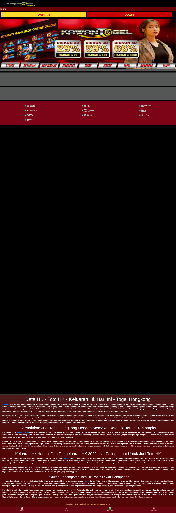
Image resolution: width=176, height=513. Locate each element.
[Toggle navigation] (3, 4)
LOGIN (129, 14)
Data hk (5, 404)
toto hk (87, 481)
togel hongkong (23, 432)
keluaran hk (66, 458)
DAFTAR (44, 14)
